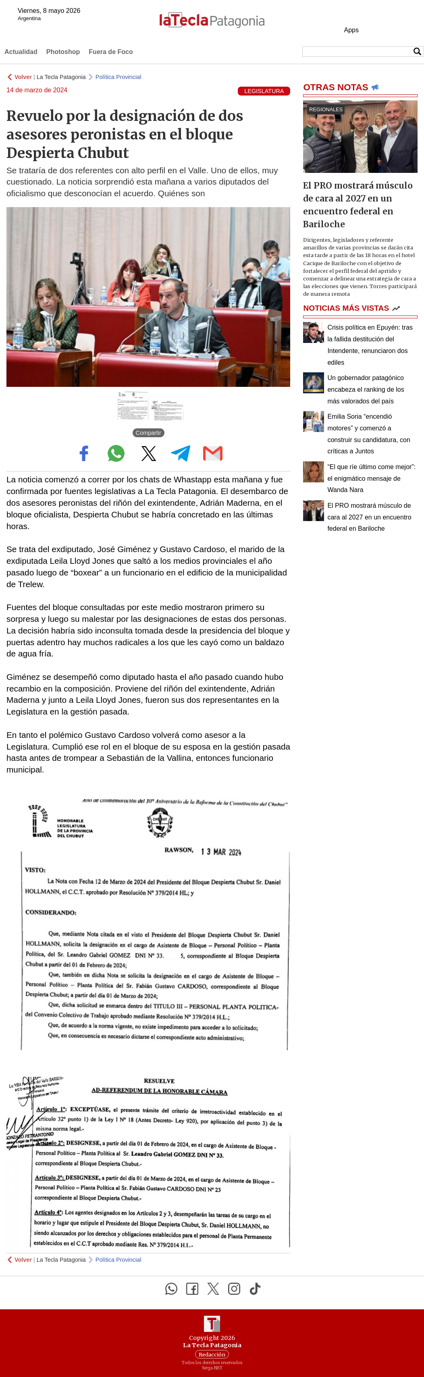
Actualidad (20, 51)
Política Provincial (118, 77)
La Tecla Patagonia (61, 77)
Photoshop (63, 51)
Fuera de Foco (111, 51)
